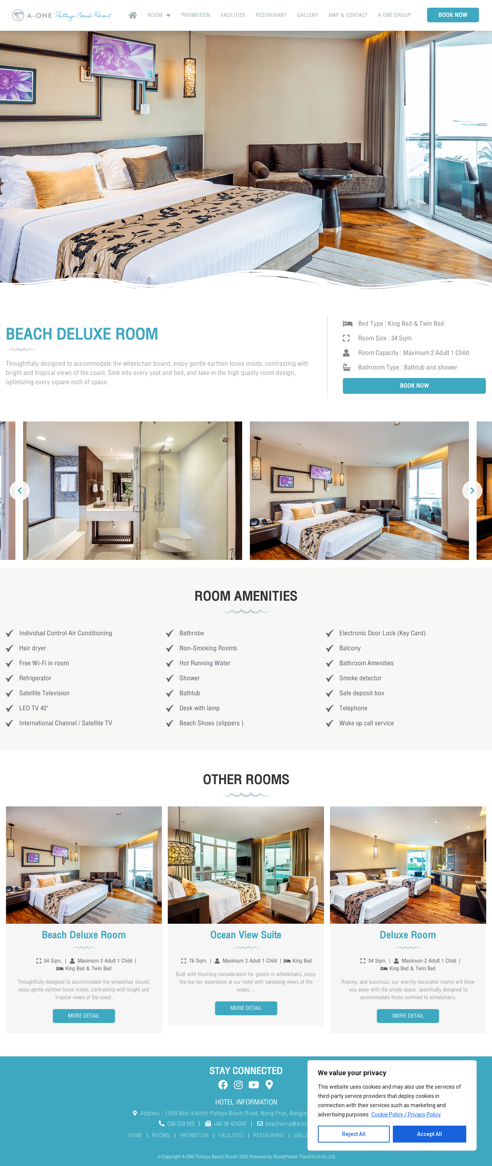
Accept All (429, 1134)
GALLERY (307, 15)
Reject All (354, 1134)
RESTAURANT (271, 15)
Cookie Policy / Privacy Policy (406, 1115)
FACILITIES (233, 15)
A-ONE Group (394, 15)
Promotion (195, 15)
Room (159, 15)
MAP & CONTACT (348, 15)
